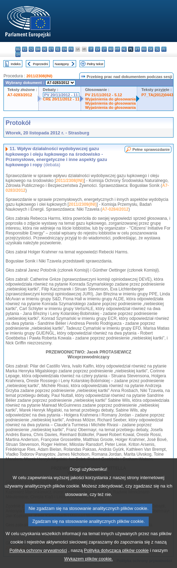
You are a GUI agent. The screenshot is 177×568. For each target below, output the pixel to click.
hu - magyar (110, 49)
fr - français (71, 49)
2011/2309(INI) (83, 204)
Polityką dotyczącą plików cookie (116, 561)
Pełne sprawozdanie (151, 149)
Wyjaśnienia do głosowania (110, 99)
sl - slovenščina (157, 49)
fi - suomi (164, 49)
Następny (62, 64)
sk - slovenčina (150, 49)
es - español (24, 49)
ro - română (144, 49)
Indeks (16, 64)
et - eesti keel (51, 49)
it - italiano (91, 49)
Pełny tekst (95, 64)
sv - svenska (18, 54)
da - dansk (37, 49)
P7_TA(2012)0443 (157, 95)
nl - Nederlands (124, 49)
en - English (64, 49)
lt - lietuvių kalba (104, 49)
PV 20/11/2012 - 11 (61, 95)
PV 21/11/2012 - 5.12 (103, 95)
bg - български (18, 49)
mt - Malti (117, 49)
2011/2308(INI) (39, 76)
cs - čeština (31, 49)
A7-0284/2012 (115, 209)
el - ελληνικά (57, 49)
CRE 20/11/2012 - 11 (61, 99)
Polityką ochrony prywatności (38, 561)
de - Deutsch (44, 49)
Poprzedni (40, 64)
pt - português (137, 49)
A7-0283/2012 (19, 95)
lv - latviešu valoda (97, 49)
